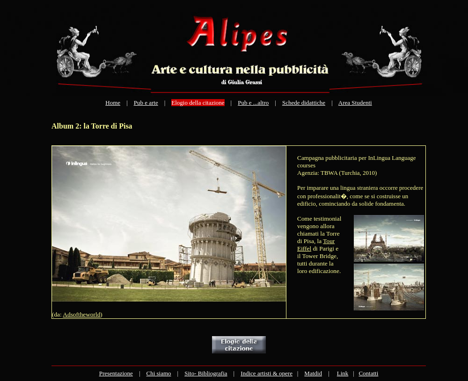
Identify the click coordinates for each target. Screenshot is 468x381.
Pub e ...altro (253, 102)
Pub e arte (146, 102)
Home (112, 102)
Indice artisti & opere (266, 373)
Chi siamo (158, 373)
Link (343, 373)
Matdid (313, 373)
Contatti (368, 373)
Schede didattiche (303, 102)
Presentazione (116, 373)
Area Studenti (355, 102)
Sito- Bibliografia (205, 373)
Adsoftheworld (81, 314)
